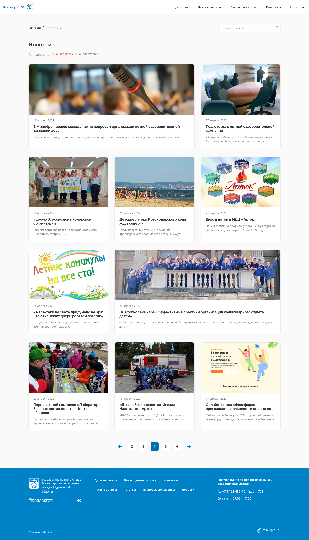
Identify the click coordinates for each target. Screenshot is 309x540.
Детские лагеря (210, 7)
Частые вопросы (244, 7)
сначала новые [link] (63, 54)
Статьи (131, 489)
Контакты (273, 7)
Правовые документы (159, 489)
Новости (297, 7)
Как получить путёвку (140, 480)
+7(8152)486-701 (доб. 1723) (243, 491)
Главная (34, 28)
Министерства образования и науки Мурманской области (61, 487)
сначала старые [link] (87, 54)
